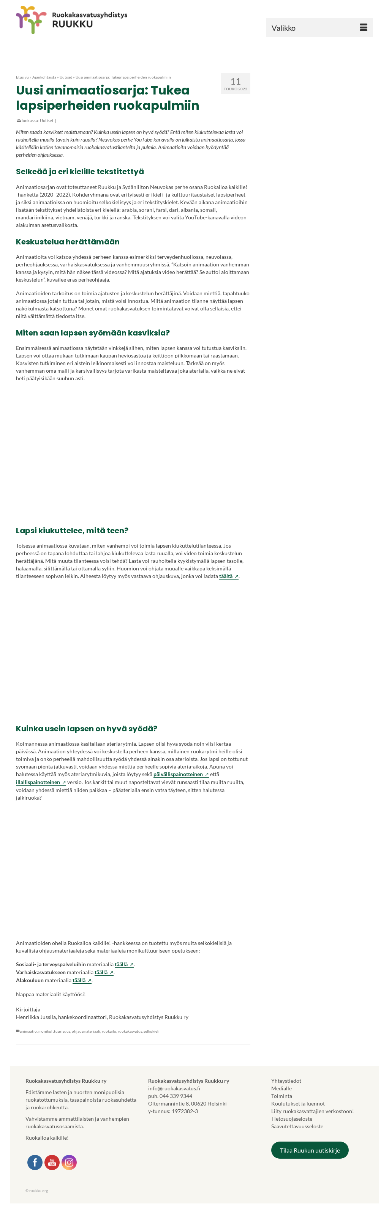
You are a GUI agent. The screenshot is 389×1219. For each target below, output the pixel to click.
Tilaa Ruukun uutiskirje (310, 1150)
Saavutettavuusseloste (297, 1126)
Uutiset (47, 120)
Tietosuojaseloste (291, 1118)
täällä (124, 964)
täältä (229, 576)
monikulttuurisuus (54, 1031)
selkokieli (152, 1031)
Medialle (281, 1088)
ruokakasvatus (130, 1031)
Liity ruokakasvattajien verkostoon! (312, 1111)
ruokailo (109, 1031)
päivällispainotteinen (181, 774)
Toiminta (281, 1096)
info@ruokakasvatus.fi (174, 1088)
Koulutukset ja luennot (298, 1103)
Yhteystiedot (286, 1080)
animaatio (28, 1031)
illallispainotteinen (41, 782)
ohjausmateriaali (86, 1031)
